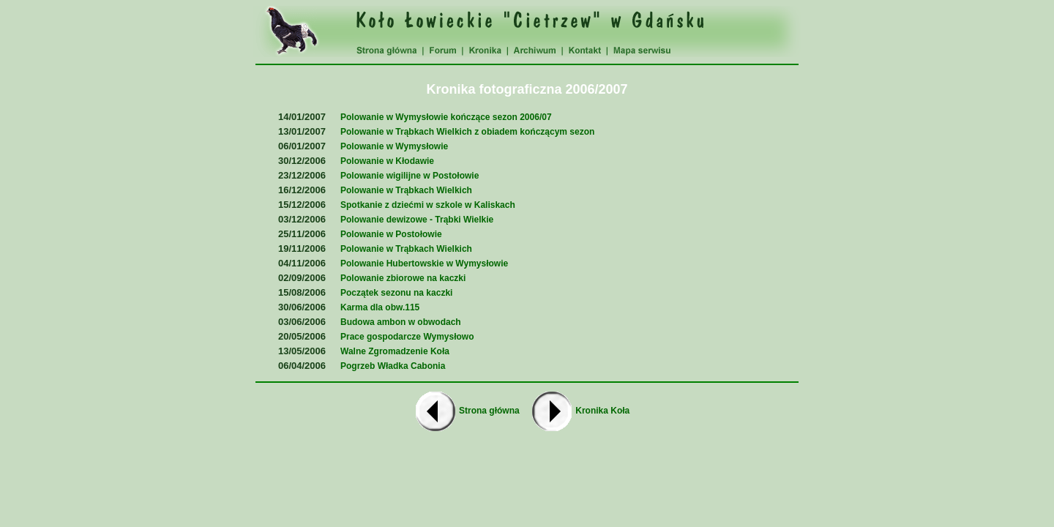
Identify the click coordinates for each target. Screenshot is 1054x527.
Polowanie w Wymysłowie (394, 146)
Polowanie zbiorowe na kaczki (403, 278)
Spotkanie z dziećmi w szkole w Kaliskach (427, 205)
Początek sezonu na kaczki (396, 293)
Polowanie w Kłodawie (387, 161)
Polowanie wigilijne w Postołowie (409, 176)
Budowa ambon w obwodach (400, 322)
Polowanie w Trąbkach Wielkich (406, 190)
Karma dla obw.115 (379, 307)
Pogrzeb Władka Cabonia (392, 366)
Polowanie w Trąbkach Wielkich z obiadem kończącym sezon (467, 132)
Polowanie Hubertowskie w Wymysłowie (424, 263)
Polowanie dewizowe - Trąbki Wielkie (416, 219)
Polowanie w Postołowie (391, 234)
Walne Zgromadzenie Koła (394, 351)
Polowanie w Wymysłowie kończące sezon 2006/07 (446, 117)
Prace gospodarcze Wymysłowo (407, 337)
